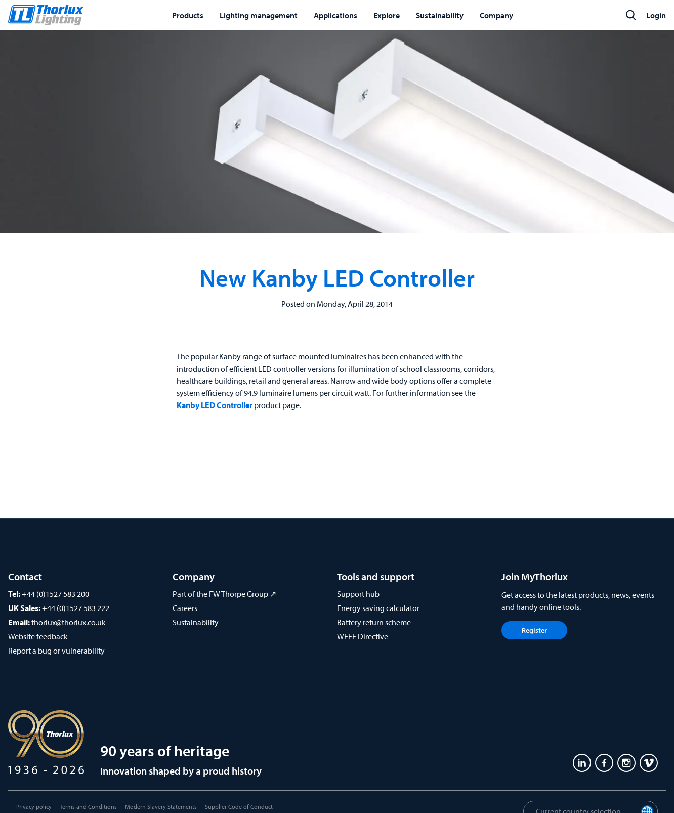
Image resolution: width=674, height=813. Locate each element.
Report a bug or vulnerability (56, 650)
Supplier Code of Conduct (239, 806)
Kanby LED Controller (214, 405)
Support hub (358, 594)
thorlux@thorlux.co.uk (68, 622)
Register (534, 630)
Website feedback (38, 636)
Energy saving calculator (378, 608)
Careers (185, 608)
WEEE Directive (362, 636)
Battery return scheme (374, 622)
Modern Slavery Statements (161, 806)
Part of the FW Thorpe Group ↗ (224, 594)
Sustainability (196, 622)
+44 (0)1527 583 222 (75, 608)
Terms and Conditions (88, 806)
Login (656, 15)
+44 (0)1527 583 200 (55, 594)
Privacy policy (34, 806)
